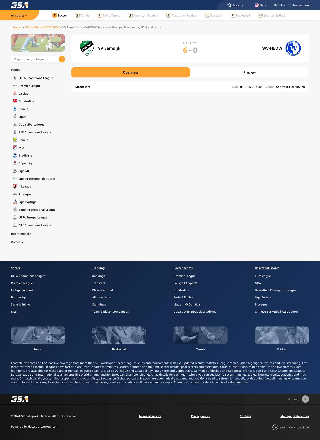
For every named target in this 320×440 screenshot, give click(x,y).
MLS (21, 148)
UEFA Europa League (33, 217)
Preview (249, 72)
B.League (261, 304)
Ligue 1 (24, 117)
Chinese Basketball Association (276, 311)
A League (25, 194)
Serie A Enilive (20, 304)
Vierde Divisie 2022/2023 (42, 27)
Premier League (30, 86)
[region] (190, 72)
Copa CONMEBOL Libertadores (195, 311)
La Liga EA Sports (23, 290)
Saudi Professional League (37, 210)
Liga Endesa (263, 297)
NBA (258, 283)
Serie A (23, 109)
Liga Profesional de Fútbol (37, 179)
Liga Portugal (28, 202)
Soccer (17, 27)
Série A (23, 140)
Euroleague (263, 276)
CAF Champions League (35, 225)
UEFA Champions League (36, 78)
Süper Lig (25, 163)
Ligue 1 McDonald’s (187, 304)
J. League (25, 186)
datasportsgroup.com (43, 426)
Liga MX (24, 171)
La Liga (23, 93)
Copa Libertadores (31, 124)
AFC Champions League (35, 132)
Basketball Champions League (276, 290)
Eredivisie (25, 155)
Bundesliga (26, 101)
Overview (131, 72)
